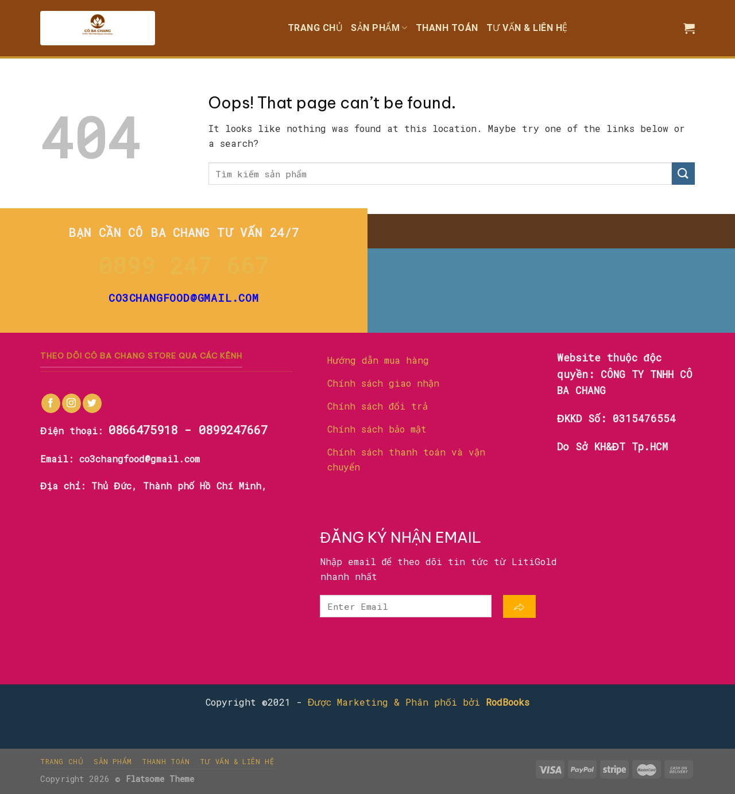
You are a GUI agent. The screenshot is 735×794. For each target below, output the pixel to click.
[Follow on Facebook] (50, 403)
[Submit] (683, 173)
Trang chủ (315, 27)
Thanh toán (447, 27)
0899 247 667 (183, 265)
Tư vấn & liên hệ (527, 27)
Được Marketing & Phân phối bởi (419, 702)
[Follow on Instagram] (71, 403)
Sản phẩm (379, 27)
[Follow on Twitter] (92, 403)
